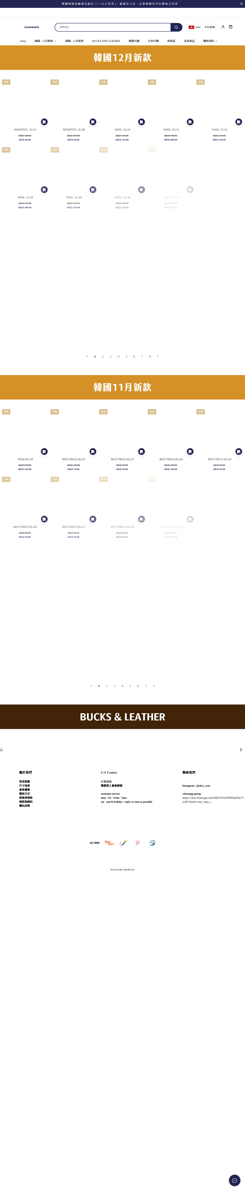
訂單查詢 (106, 781)
